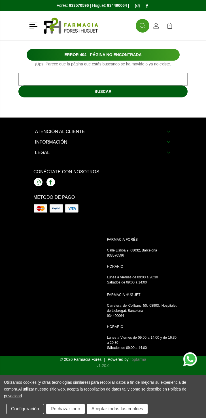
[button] (34, 25)
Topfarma (137, 359)
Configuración (25, 408)
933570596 (115, 255)
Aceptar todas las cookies (117, 408)
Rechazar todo (65, 408)
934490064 (115, 316)
